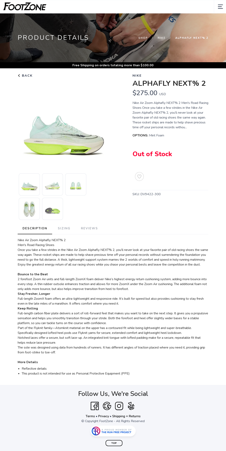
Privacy (103, 416)
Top (114, 443)
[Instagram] (119, 406)
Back (25, 75)
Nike (162, 38)
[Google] (107, 406)
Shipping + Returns (126, 416)
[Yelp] (131, 406)
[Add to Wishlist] (139, 176)
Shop (143, 38)
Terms (90, 416)
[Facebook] (95, 406)
